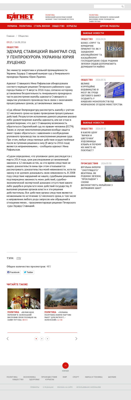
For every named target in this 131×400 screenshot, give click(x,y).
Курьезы (72, 26)
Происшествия (49, 377)
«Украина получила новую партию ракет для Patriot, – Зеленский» (60, 314)
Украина (12, 26)
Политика (25, 26)
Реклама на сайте (65, 387)
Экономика (29, 377)
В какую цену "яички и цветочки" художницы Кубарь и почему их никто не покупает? (91, 141)
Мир (65, 377)
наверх (65, 370)
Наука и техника (93, 377)
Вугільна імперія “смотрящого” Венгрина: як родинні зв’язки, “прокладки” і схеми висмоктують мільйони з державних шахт (97, 178)
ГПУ (19, 258)
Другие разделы (109, 26)
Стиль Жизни (42, 26)
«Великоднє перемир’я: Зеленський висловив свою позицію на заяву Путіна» (23, 314)
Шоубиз (112, 377)
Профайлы (34, 387)
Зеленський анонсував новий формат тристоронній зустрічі (59, 18)
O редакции (48, 387)
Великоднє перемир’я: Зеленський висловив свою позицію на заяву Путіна (104, 19)
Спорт (76, 377)
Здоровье (34, 379)
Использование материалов (88, 387)
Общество (58, 26)
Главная (11, 35)
